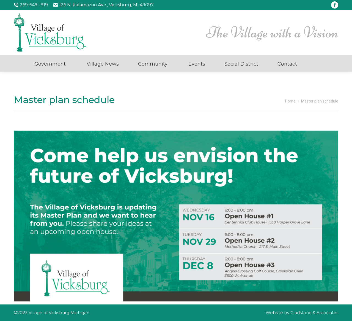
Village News (103, 64)
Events (196, 64)
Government (50, 64)
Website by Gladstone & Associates (302, 312)
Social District (241, 64)
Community (152, 64)
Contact (287, 64)
